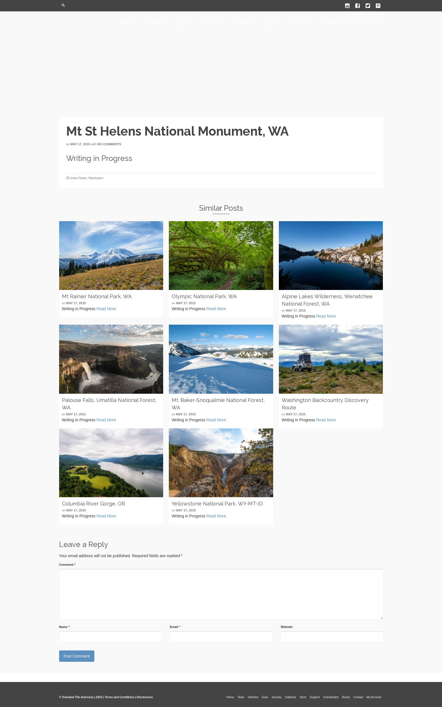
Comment (67, 564)
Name (64, 627)
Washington (95, 178)
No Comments (109, 144)
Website (287, 627)
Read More (106, 308)
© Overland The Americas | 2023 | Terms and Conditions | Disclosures (106, 697)
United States (78, 178)
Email (175, 627)
